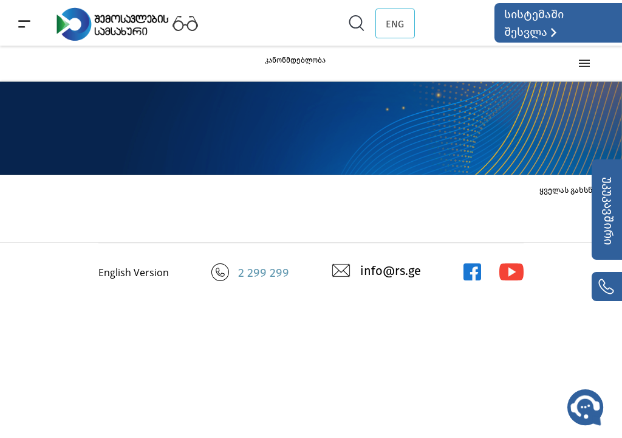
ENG (395, 24)
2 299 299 (263, 272)
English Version (133, 272)
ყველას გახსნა (568, 190)
